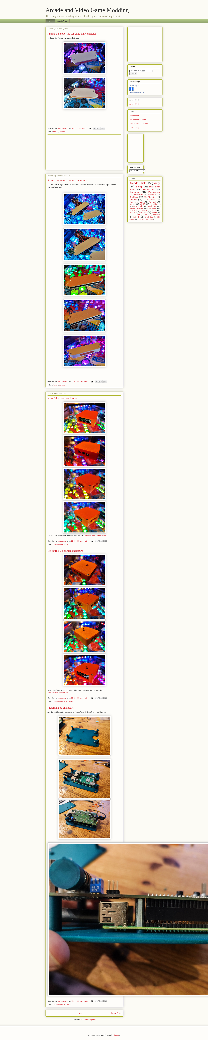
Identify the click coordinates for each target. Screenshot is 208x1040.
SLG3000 (138, 194)
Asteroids (133, 211)
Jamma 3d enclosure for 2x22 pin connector (72, 33)
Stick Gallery (134, 128)
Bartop (139, 187)
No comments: (82, 381)
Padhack (152, 194)
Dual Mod (134, 197)
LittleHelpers (155, 204)
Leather (133, 200)
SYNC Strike (68, 701)
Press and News (136, 202)
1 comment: (81, 128)
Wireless (152, 208)
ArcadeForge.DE (134, 85)
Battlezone (152, 206)
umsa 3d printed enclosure (62, 398)
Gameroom (134, 192)
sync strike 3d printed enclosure (65, 550)
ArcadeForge (62, 21)
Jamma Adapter (136, 208)
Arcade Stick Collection (138, 124)
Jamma (62, 132)
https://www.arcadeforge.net (95, 535)
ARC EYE (143, 213)
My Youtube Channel (137, 119)
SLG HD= (136, 217)
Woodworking (154, 192)
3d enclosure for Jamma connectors (67, 180)
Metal (144, 211)
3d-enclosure (58, 544)
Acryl (157, 183)
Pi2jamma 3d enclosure (61, 707)
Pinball (132, 213)
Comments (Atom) (89, 1020)
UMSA (66, 544)
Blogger (116, 1035)
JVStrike (141, 219)
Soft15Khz (149, 219)
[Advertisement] (84, 152)
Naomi (154, 213)
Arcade (55, 132)
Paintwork (152, 202)
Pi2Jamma (67, 1004)
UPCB (142, 204)
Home (50, 21)
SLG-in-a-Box (134, 215)
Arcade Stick (137, 183)
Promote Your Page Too (136, 92)
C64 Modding (149, 197)
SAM (154, 211)
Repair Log (148, 217)
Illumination (148, 189)
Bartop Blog (134, 115)
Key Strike (156, 215)
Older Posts (116, 1013)
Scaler (132, 204)
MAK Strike (149, 200)
